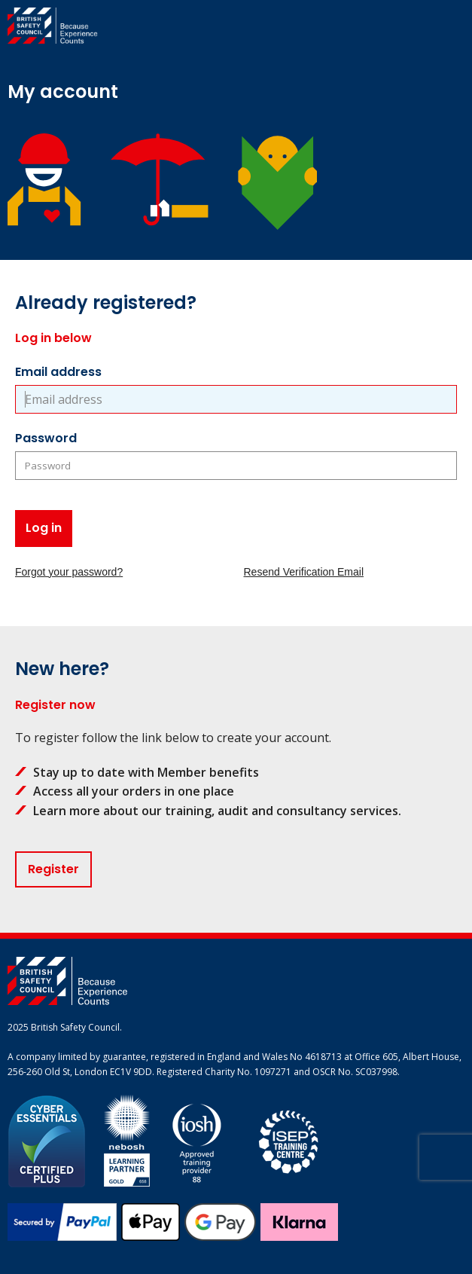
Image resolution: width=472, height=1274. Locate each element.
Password (46, 438)
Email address (58, 371)
